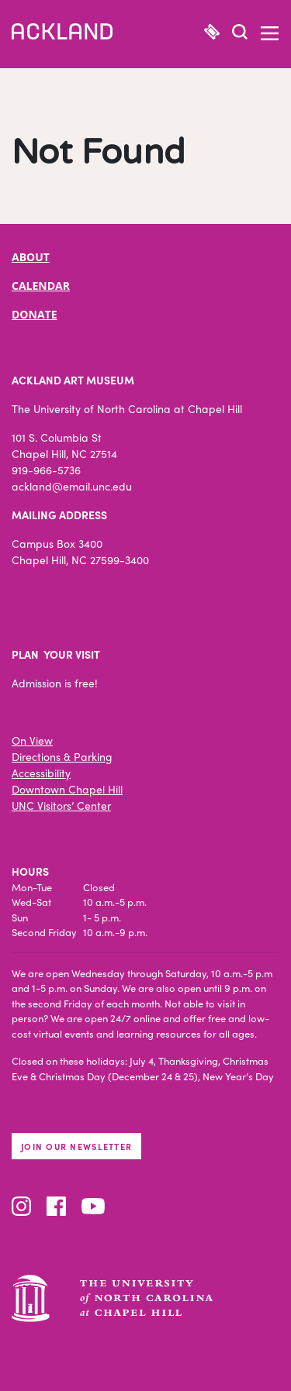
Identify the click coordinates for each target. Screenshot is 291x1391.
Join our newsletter (76, 1146)
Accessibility (41, 772)
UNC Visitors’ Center (61, 805)
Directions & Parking (62, 756)
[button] (240, 34)
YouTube (93, 1206)
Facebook (56, 1206)
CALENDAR (41, 285)
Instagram (21, 1206)
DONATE (34, 314)
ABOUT (31, 257)
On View (32, 740)
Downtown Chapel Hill (67, 789)
